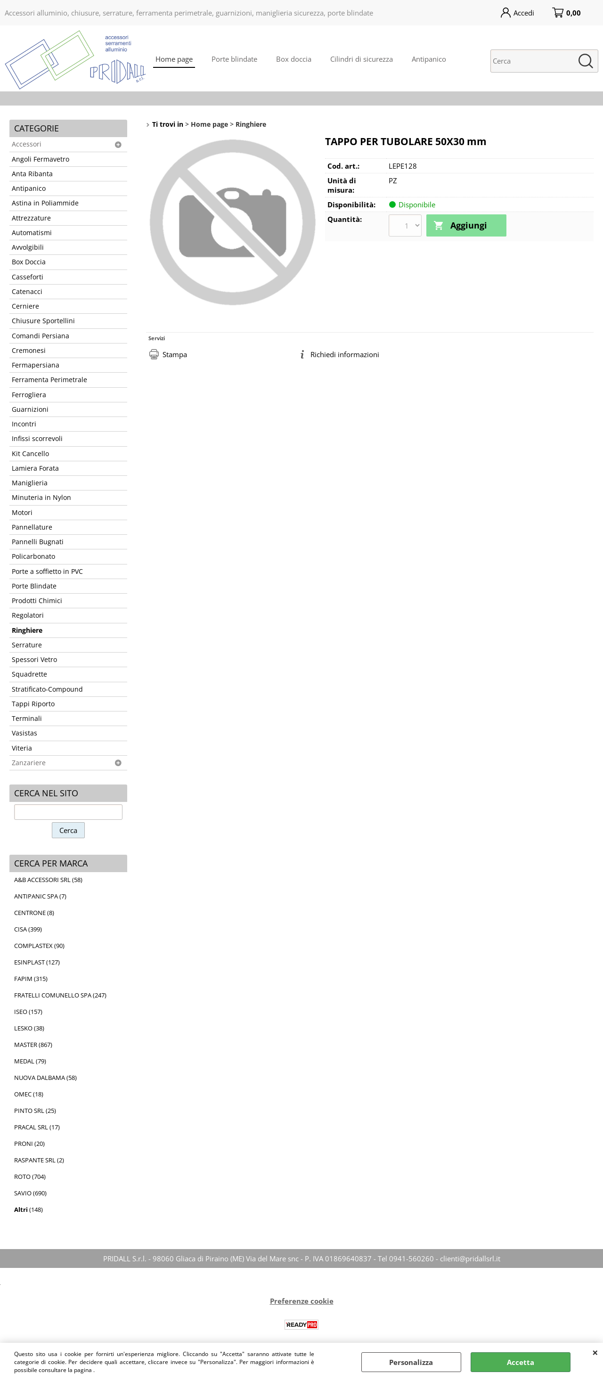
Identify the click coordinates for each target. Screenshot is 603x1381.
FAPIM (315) (31, 978)
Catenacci (27, 291)
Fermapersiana (35, 365)
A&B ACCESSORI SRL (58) (48, 879)
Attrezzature (31, 218)
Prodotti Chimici (37, 601)
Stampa (175, 354)
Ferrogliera (29, 395)
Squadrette (29, 674)
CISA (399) (28, 929)
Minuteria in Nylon (41, 497)
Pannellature (32, 527)
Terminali (27, 718)
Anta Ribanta (32, 174)
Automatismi (32, 233)
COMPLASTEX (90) (39, 945)
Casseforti (27, 277)
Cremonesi (29, 350)
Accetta (520, 1362)
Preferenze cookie (302, 1301)
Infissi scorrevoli (37, 438)
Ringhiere (27, 630)
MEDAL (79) (30, 1061)
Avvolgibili (28, 247)
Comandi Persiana (40, 336)
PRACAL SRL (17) (37, 1127)
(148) (28, 1209)
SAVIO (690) (30, 1193)
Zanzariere (29, 763)
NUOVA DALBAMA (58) (45, 1077)
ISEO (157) (28, 1011)
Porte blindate (234, 59)
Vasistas (24, 733)
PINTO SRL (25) (35, 1110)
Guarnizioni (30, 409)
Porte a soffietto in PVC (47, 571)
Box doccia (293, 59)
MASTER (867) (33, 1044)
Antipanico (429, 59)
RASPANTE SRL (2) (39, 1160)
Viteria (22, 748)
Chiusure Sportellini (43, 321)
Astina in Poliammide (45, 203)
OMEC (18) (28, 1094)
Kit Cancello (30, 453)
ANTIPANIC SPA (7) (40, 896)
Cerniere (25, 306)
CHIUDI (595, 1352)
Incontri (24, 424)
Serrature (27, 645)
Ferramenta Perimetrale (49, 380)
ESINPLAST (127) (37, 962)
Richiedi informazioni (344, 354)
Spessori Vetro (34, 659)
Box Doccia (29, 262)
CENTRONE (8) (34, 912)
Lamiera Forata (35, 468)
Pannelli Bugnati (38, 542)
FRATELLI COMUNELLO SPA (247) (60, 995)
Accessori (26, 144)
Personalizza (411, 1362)
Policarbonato (33, 556)
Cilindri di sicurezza (361, 59)
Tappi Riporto (33, 704)
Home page (174, 59)
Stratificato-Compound (47, 689)
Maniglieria (30, 483)
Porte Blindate (34, 586)
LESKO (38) (29, 1028)
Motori (22, 512)
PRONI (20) (29, 1143)
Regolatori (28, 615)
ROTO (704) (30, 1176)
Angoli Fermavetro (40, 159)
